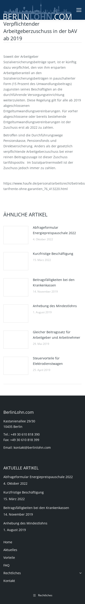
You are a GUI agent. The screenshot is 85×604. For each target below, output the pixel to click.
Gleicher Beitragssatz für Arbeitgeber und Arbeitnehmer (56, 335)
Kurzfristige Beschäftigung (53, 253)
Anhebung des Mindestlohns (55, 306)
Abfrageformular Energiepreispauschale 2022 (54, 230)
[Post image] (15, 235)
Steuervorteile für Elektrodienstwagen (48, 361)
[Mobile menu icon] (79, 10)
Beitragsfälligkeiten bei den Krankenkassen (54, 282)
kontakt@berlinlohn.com (32, 447)
